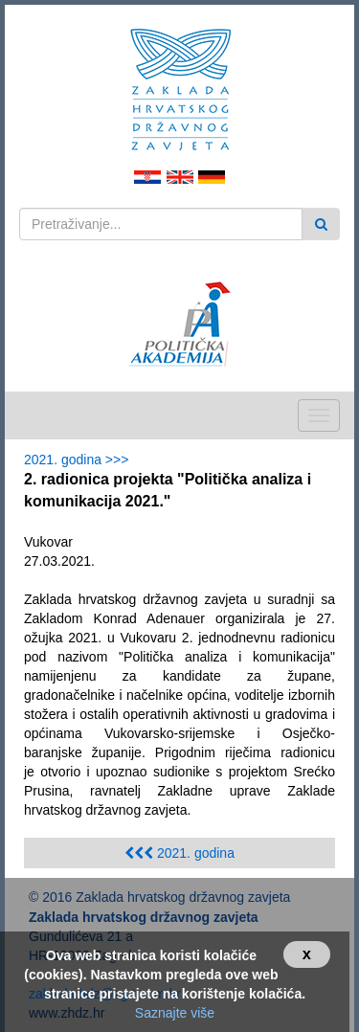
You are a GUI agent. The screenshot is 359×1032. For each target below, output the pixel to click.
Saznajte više (174, 1013)
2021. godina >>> (80, 459)
